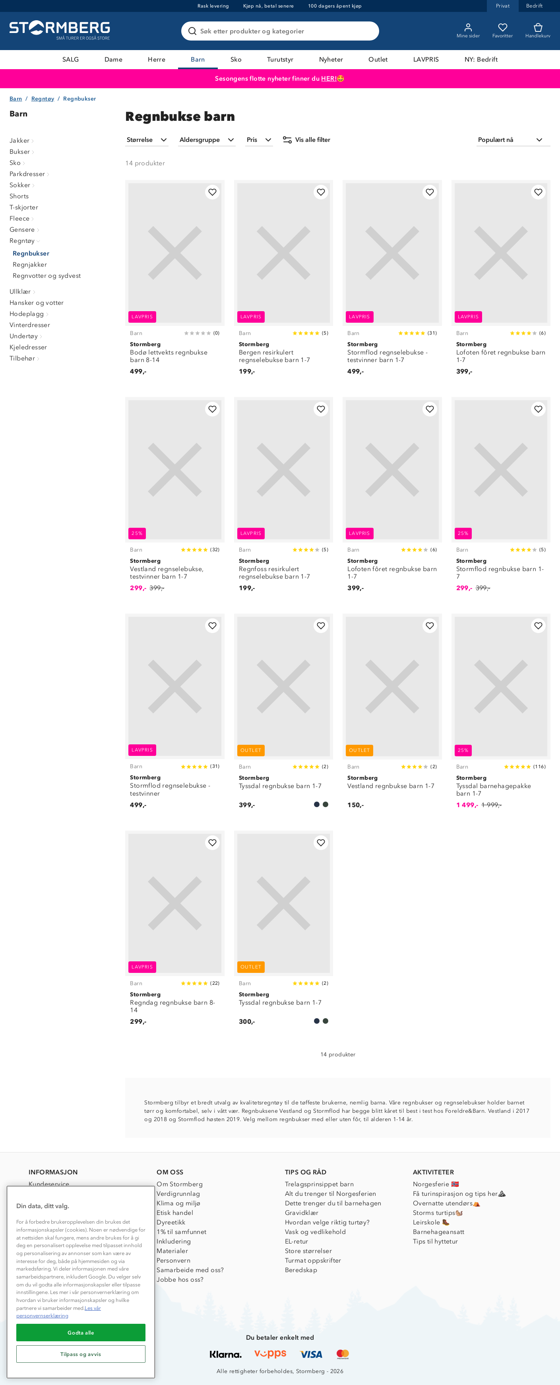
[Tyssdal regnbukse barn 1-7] (283, 715)
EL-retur (296, 1241)
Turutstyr (280, 59)
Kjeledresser (28, 347)
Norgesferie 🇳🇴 (436, 1184)
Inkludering (174, 1241)
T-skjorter (24, 207)
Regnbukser (31, 253)
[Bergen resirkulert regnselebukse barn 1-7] (283, 282)
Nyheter (331, 59)
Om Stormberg (180, 1184)
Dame (114, 59)
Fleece (23, 218)
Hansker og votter (37, 302)
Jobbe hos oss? (180, 1279)
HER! (329, 78)
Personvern (173, 1260)
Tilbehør (25, 358)
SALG (70, 59)
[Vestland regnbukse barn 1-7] (392, 715)
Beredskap (301, 1270)
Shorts (19, 196)
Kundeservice (49, 1184)
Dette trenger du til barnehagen (333, 1203)
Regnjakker (30, 264)
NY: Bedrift (481, 59)
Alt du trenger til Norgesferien (330, 1193)
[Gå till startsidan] (61, 31)
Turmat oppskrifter (313, 1260)
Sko (236, 59)
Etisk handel (175, 1212)
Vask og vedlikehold (315, 1232)
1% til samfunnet (181, 1232)
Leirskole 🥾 (431, 1222)
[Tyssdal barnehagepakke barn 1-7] (500, 715)
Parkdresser (30, 174)
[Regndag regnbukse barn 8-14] (174, 932)
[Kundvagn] (537, 31)
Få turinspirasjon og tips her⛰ (459, 1193)
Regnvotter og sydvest (47, 275)
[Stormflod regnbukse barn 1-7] (500, 499)
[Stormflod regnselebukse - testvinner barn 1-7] (392, 282)
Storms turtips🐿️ (438, 1212)
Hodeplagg (30, 314)
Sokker (23, 185)
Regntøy (42, 98)
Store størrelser (308, 1251)
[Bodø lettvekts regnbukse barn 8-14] (174, 282)
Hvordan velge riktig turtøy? (327, 1222)
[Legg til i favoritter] (212, 192)
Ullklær (23, 291)
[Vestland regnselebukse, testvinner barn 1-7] (174, 499)
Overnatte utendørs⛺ (447, 1203)
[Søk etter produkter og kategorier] (281, 31)
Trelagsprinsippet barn (319, 1184)
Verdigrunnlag (178, 1193)
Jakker (23, 140)
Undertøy (27, 336)
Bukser (23, 151)
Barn (198, 59)
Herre (156, 59)
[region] (80, 1282)
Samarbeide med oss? (190, 1270)
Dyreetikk (171, 1222)
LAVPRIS (426, 59)
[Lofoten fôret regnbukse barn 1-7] (500, 282)
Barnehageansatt (439, 1232)
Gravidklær (302, 1212)
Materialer (172, 1251)
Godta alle (81, 1332)
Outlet (378, 59)
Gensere (25, 229)
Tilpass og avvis (80, 1354)
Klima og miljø (179, 1203)
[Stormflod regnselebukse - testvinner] (174, 715)
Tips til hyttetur (435, 1241)
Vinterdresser (30, 325)
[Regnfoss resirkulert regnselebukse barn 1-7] (283, 499)
